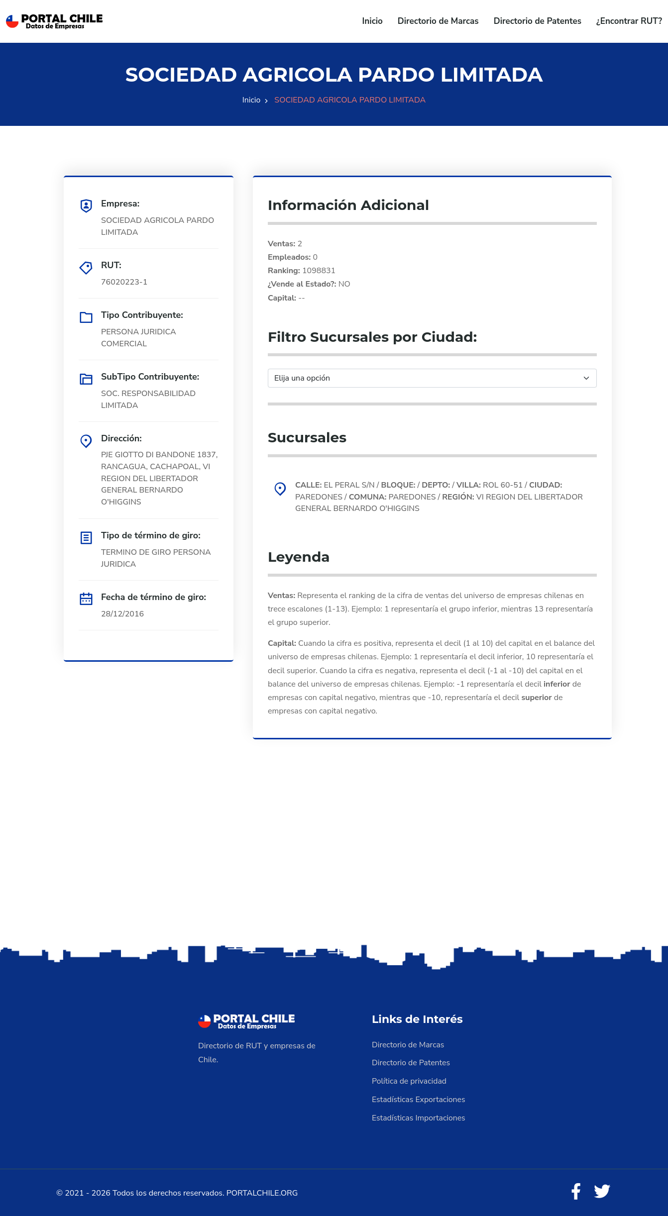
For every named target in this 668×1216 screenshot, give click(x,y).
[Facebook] (575, 1191)
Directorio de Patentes (537, 21)
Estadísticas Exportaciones (419, 1098)
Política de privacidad (409, 1080)
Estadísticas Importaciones (419, 1116)
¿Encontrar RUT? (629, 21)
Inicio (372, 21)
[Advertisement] (334, 864)
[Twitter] (602, 1191)
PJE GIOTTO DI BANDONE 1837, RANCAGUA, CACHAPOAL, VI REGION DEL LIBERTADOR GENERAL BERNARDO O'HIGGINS (156, 479)
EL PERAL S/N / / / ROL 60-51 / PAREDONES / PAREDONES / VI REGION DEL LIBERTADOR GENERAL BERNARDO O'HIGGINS (440, 497)
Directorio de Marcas (438, 21)
